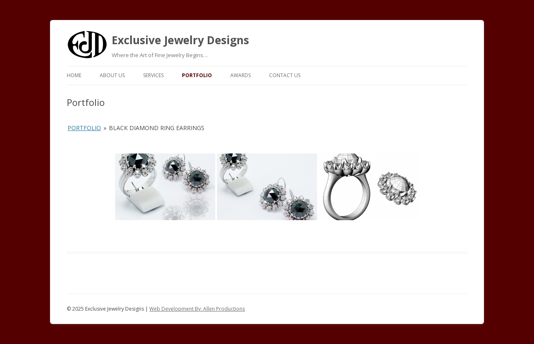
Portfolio (197, 75)
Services (153, 75)
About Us (112, 75)
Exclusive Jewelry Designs (180, 40)
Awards (240, 75)
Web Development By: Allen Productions (197, 308)
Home (74, 75)
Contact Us (284, 75)
